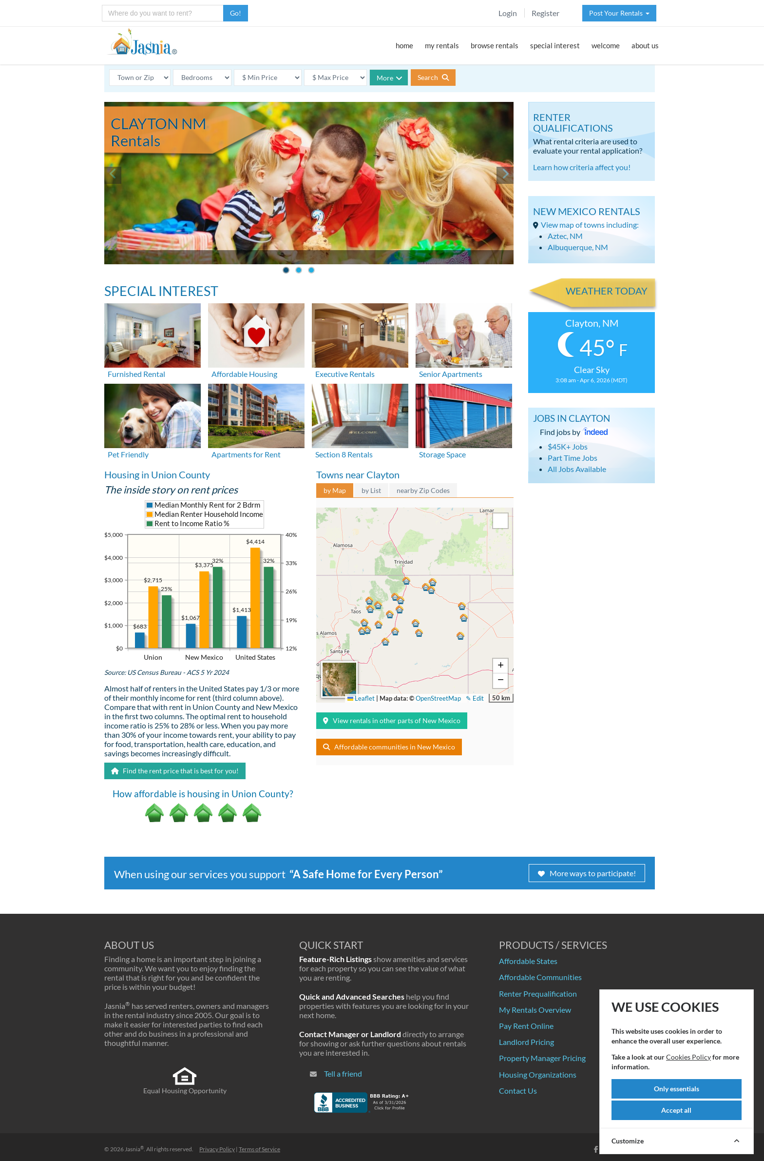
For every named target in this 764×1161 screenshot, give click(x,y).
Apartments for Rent (246, 454)
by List (371, 490)
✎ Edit (475, 698)
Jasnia (134, 1149)
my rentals (442, 45)
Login (507, 13)
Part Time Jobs (572, 457)
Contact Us (518, 1090)
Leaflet (361, 698)
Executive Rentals (345, 373)
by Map (335, 490)
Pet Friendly (128, 454)
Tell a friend (343, 1073)
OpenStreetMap (438, 698)
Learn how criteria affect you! (581, 167)
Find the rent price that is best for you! (175, 771)
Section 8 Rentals (344, 454)
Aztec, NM (565, 235)
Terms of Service (259, 1149)
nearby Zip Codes (423, 490)
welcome (606, 45)
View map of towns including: (590, 224)
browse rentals (494, 45)
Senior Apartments (450, 373)
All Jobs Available (577, 468)
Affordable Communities (540, 977)
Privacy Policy (217, 1149)
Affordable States (528, 960)
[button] (406, 581)
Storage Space (442, 454)
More (389, 78)
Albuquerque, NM (578, 247)
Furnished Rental (136, 373)
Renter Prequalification (538, 993)
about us (645, 45)
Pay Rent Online (526, 1025)
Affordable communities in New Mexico (389, 747)
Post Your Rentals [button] (619, 13)
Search (433, 77)
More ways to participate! (587, 873)
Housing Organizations (537, 1074)
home (404, 45)
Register (545, 13)
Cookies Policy (688, 1057)
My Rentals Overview (535, 1009)
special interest (555, 45)
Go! (235, 13)
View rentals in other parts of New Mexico (391, 720)
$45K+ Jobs (568, 446)
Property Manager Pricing (542, 1058)
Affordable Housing (244, 373)
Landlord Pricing (526, 1041)
